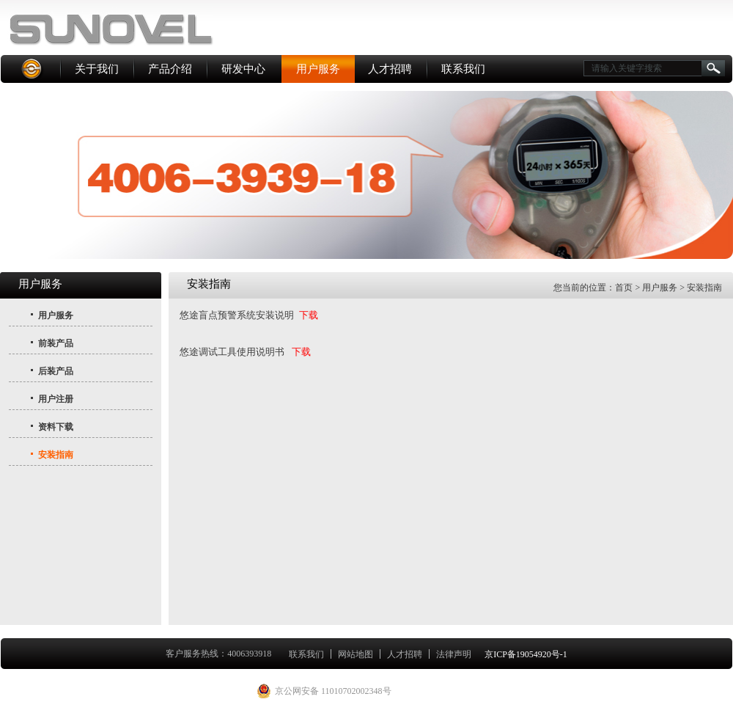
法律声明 (453, 654)
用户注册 (55, 399)
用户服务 (318, 69)
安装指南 (55, 455)
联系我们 (463, 69)
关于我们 (97, 69)
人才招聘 (390, 69)
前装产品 (55, 343)
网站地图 (355, 654)
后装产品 (55, 371)
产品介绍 (170, 69)
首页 (624, 287)
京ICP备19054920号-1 (526, 654)
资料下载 (55, 427)
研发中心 (243, 69)
